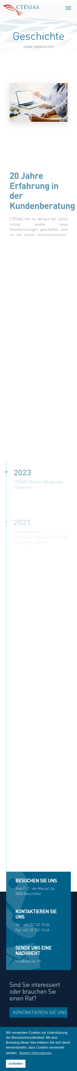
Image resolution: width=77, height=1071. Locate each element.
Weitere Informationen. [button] (35, 1053)
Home (27, 47)
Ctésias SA (21, 10)
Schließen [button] (16, 1063)
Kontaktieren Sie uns (40, 1012)
